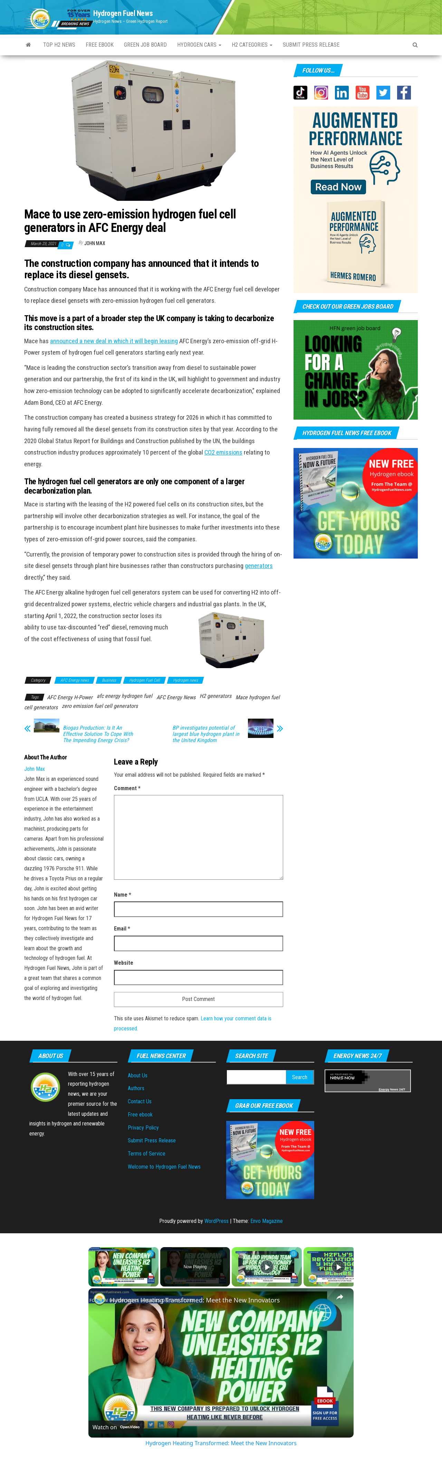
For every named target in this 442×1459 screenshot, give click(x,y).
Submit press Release (311, 44)
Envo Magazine (266, 1221)
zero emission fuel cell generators (100, 706)
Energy (384, 1089)
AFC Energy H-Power (70, 697)
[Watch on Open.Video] (116, 1427)
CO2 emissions (223, 452)
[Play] (267, 1267)
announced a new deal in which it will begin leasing (114, 341)
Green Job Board (145, 44)
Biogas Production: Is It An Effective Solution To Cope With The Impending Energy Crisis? (98, 734)
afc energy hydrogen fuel (124, 696)
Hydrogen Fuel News (123, 13)
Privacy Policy (143, 1127)
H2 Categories (252, 44)
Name (122, 894)
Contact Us (140, 1101)
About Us (137, 1075)
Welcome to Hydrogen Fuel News (164, 1166)
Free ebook (100, 44)
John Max (94, 243)
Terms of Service (146, 1153)
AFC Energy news (74, 680)
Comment (127, 788)
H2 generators (215, 696)
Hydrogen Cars (199, 44)
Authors (136, 1088)
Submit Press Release (152, 1140)
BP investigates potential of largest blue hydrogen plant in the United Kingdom (205, 734)
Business (109, 680)
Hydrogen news (185, 680)
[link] (99, 1299)
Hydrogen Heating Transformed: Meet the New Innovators (195, 1300)
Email (122, 928)
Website (123, 963)
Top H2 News (59, 44)
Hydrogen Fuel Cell (144, 680)
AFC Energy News (175, 697)
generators (259, 566)
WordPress (216, 1221)
